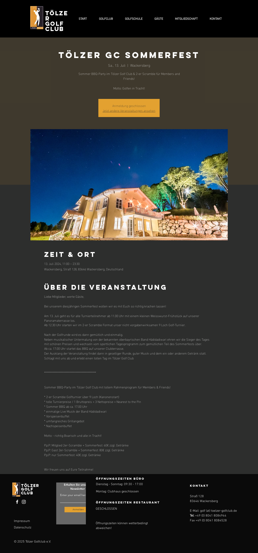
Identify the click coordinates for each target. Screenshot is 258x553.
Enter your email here (73, 495)
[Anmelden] (78, 509)
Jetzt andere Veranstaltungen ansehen (129, 110)
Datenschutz (22, 528)
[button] (106, 19)
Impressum (22, 521)
